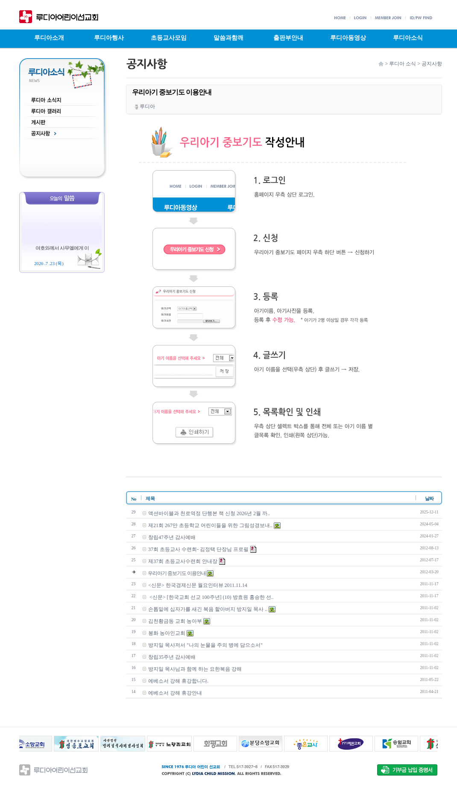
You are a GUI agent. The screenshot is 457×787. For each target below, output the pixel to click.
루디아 (145, 106)
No (133, 498)
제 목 (148, 498)
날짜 (429, 498)
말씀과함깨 (228, 38)
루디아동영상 (348, 38)
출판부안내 (288, 38)
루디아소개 (49, 38)
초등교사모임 (169, 38)
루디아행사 (109, 38)
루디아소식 (408, 38)
